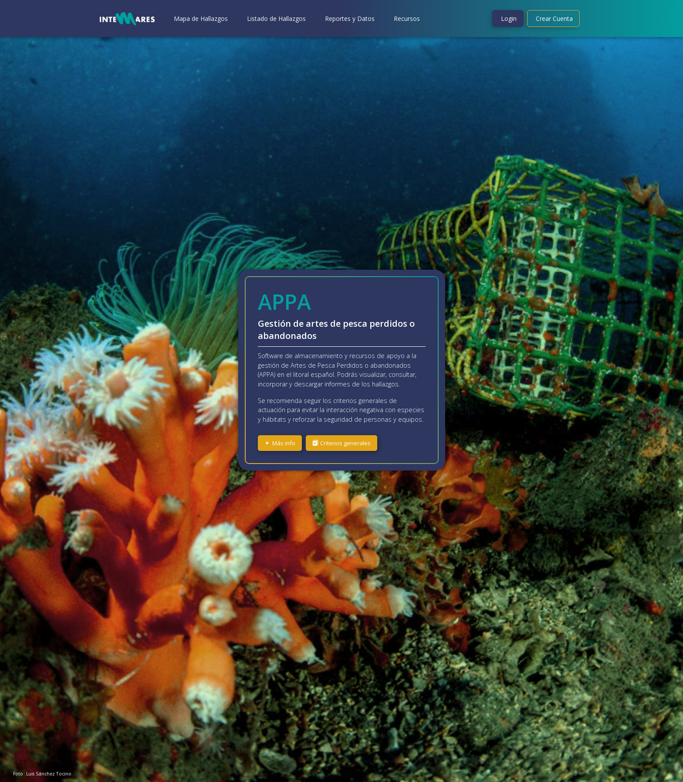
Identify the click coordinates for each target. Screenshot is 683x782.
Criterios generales (341, 443)
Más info (279, 443)
